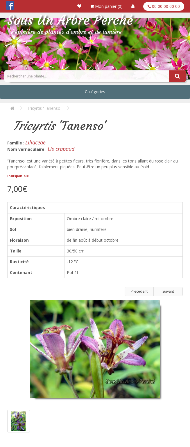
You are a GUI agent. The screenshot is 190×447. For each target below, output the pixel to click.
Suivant (168, 291)
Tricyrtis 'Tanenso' (44, 108)
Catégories (95, 91)
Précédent (139, 291)
